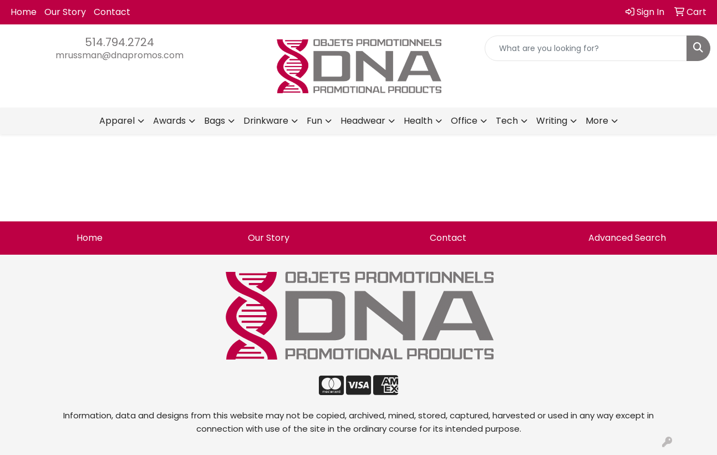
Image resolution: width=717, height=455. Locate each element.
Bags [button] (214, 120)
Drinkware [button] (265, 120)
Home (24, 12)
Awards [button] (169, 120)
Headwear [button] (362, 120)
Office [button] (464, 120)
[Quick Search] (586, 48)
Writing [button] (551, 120)
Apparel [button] (117, 120)
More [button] (597, 120)
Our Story (65, 12)
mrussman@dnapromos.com (119, 55)
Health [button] (418, 120)
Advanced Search (627, 237)
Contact (112, 12)
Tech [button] (507, 120)
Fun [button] (314, 120)
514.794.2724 (119, 42)
